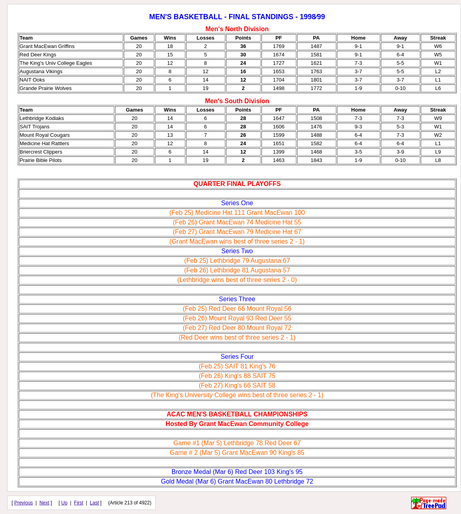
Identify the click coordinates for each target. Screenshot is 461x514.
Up (64, 503)
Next (44, 503)
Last (94, 503)
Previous (23, 503)
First (78, 503)
